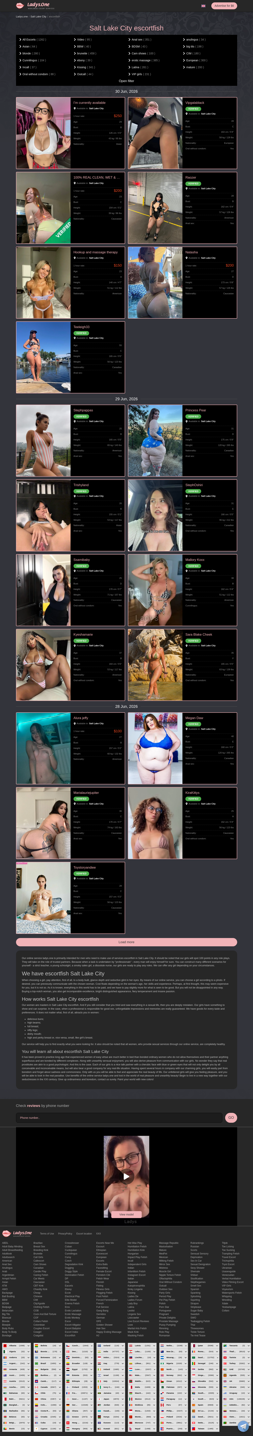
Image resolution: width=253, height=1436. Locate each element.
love (130, 1324)
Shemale (195, 1271)
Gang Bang (102, 1310)
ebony (68, 1289)
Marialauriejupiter (86, 793)
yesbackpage (229, 1307)
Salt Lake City (38, 16)
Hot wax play (135, 1243)
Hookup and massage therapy (96, 252)
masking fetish (136, 1335)
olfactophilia (165, 1278)
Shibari (194, 1275)
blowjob (6, 1324)
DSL (67, 1282)
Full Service (102, 1307)
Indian (131, 1268)
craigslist (38, 1335)
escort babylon (73, 1328)
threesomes (197, 1328)
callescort (38, 1260)
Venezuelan (228, 1275)
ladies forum (135, 1300)
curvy (68, 1257)
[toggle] (243, 1426)
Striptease (196, 1307)
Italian (131, 1278)
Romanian (164, 1335)
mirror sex (164, 1264)
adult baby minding (12, 1246)
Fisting (99, 1285)
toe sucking (228, 1250)
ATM (4, 1285)
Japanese (133, 1282)
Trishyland (81, 485)
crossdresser (72, 1243)
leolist (131, 1310)
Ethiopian (101, 1250)
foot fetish (102, 1296)
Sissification (197, 1278)
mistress (163, 1268)
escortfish (70, 1335)
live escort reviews (138, 1321)
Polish (162, 1303)
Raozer (190, 177)
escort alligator (73, 1324)
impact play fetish (137, 1257)
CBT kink (38, 1285)
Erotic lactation (73, 1310)
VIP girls (226, 1285)
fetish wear (102, 1278)
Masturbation (166, 1246)
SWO (193, 1317)
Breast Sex (39, 1246)
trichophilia (228, 1260)
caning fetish (40, 1275)
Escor (68, 1321)
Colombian (39, 1324)
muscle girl (165, 1271)
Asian (5, 1282)
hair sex (100, 1328)
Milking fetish (166, 1260)
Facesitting (102, 1268)
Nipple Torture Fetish (170, 1275)
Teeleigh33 (82, 327)
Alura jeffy (81, 718)
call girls (38, 1257)
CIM (35, 1300)
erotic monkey (72, 1317)
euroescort (102, 1253)
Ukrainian (227, 1268)
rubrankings (197, 1243)
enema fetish (72, 1303)
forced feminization (107, 1300)
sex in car (196, 1260)
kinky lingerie (135, 1289)
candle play (39, 1271)
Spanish (195, 1289)
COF (35, 1317)
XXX (98, 1233)
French (100, 1303)
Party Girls (164, 1292)
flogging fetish (104, 1292)
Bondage (7, 1335)
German (100, 1317)
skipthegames (198, 1282)
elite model (70, 1300)
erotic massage (73, 1314)
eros (67, 1307)
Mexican (163, 1257)
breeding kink (40, 1250)
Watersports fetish (232, 1292)
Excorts (100, 1260)
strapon (195, 1303)
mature (162, 1250)
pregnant (164, 1314)
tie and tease (198, 1335)
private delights (167, 1317)
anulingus (7, 1268)
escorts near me (105, 1243)
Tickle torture (198, 1332)
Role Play (164, 1332)
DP (66, 1278)
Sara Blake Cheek (198, 634)
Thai (193, 1324)
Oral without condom (170, 1282)
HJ (97, 1335)
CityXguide (39, 1303)
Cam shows (39, 1264)
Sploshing (196, 1296)
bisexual (6, 1317)
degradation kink (74, 1264)
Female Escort (103, 1271)
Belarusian (7, 1310)
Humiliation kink (136, 1250)
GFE (98, 1321)
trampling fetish (231, 1253)
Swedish (195, 1314)
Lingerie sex (134, 1314)
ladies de (133, 1296)
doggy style (71, 1271)
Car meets (38, 1278)
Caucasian (39, 1282)
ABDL (5, 1243)
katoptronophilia (136, 1285)
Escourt (100, 1246)
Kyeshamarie (83, 634)
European (101, 1257)
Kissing (131, 1292)
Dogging (69, 1268)
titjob (225, 1243)
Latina (131, 1307)
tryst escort (228, 1264)
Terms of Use (47, 1233)
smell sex (196, 1285)
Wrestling (227, 1300)
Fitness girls (103, 1289)
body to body (9, 1332)
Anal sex (7, 1264)
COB (36, 1310)
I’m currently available (90, 103)
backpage (7, 1292)
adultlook (7, 1253)
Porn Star (164, 1307)
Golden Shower (104, 1324)
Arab (4, 1271)
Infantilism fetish (136, 1271)
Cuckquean (71, 1250)
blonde (5, 1321)
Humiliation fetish (137, 1246)
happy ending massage (108, 1332)
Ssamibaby (82, 560)
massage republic (169, 1243)
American (7, 1260)
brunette (37, 1253)
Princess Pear (195, 410)
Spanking (195, 1292)
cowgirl (37, 1332)
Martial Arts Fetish (137, 1328)
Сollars (225, 1310)
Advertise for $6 (224, 5)
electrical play (72, 1296)
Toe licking (228, 1246)
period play (165, 1296)
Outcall (162, 1285)
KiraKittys (192, 793)
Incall (130, 1260)
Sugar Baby (197, 1310)
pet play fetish (167, 1300)
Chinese (37, 1296)
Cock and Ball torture (44, 1314)
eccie (68, 1292)
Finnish (100, 1282)
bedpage (7, 1307)
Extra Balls (102, 1264)
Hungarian (133, 1253)
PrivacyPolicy (65, 1233)
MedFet (163, 1253)
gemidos (101, 1314)
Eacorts (69, 1285)
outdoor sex (165, 1289)
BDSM (5, 1303)
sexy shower (198, 1268)
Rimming (163, 1328)
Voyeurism (227, 1289)
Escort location (84, 1233)
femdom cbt (103, 1275)
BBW (5, 1300)
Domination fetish (74, 1275)
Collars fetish (40, 1321)
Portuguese (165, 1310)
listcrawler (133, 1317)
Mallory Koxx (194, 560)
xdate (225, 1303)
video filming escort (233, 1282)
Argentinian (8, 1275)
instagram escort (137, 1275)
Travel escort (229, 1257)
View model (126, 1214)
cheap (36, 1292)
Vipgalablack (194, 103)
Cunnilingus (71, 1253)
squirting (195, 1300)
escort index (71, 1332)
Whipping (227, 1296)
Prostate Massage (168, 1321)
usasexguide (229, 1271)
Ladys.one (22, 16)
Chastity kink (40, 1289)
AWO (5, 1289)
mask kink (133, 1332)
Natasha (191, 252)
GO (231, 1118)
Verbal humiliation (231, 1278)
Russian (195, 1246)
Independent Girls (137, 1264)
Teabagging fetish (200, 1321)
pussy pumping (167, 1324)
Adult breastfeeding (12, 1250)
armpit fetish (9, 1278)
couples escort (41, 1328)
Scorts (194, 1250)
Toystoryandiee (85, 867)
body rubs (8, 1328)
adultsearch (8, 1257)
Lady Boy (133, 1303)
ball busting (8, 1296)
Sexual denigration (201, 1264)
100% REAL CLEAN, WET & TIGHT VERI (98, 177)
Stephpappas (83, 410)
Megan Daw (194, 718)
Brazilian (37, 1243)
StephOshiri (194, 485)
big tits (6, 1314)
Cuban (68, 1246)
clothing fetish (41, 1307)
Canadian (38, 1268)
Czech (68, 1260)
